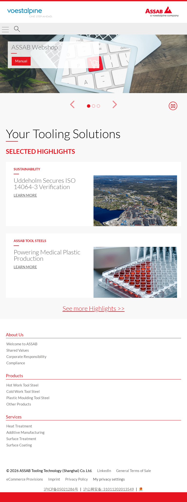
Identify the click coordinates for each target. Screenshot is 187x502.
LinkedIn (104, 470)
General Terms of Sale (133, 470)
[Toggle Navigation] (5, 27)
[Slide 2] (93, 106)
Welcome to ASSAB (21, 344)
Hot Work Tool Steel (22, 385)
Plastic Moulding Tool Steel (27, 398)
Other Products (18, 404)
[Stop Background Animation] (173, 106)
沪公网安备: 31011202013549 (108, 489)
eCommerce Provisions (24, 479)
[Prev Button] (68, 106)
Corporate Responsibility (26, 356)
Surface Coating (19, 445)
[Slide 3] (98, 106)
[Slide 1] (88, 106)
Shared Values (17, 350)
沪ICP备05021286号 (61, 489)
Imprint (54, 479)
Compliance (15, 363)
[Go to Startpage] (29, 13)
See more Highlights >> (94, 308)
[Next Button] (118, 106)
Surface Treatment (21, 438)
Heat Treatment (19, 426)
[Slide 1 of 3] (93, 64)
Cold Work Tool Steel (23, 391)
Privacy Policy (76, 479)
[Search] (17, 30)
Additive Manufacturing (25, 432)
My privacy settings (109, 479)
